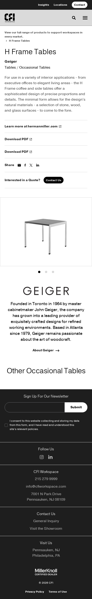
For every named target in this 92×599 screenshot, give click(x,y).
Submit (76, 407)
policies (33, 429)
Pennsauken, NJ (46, 550)
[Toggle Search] (74, 18)
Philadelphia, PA (46, 555)
